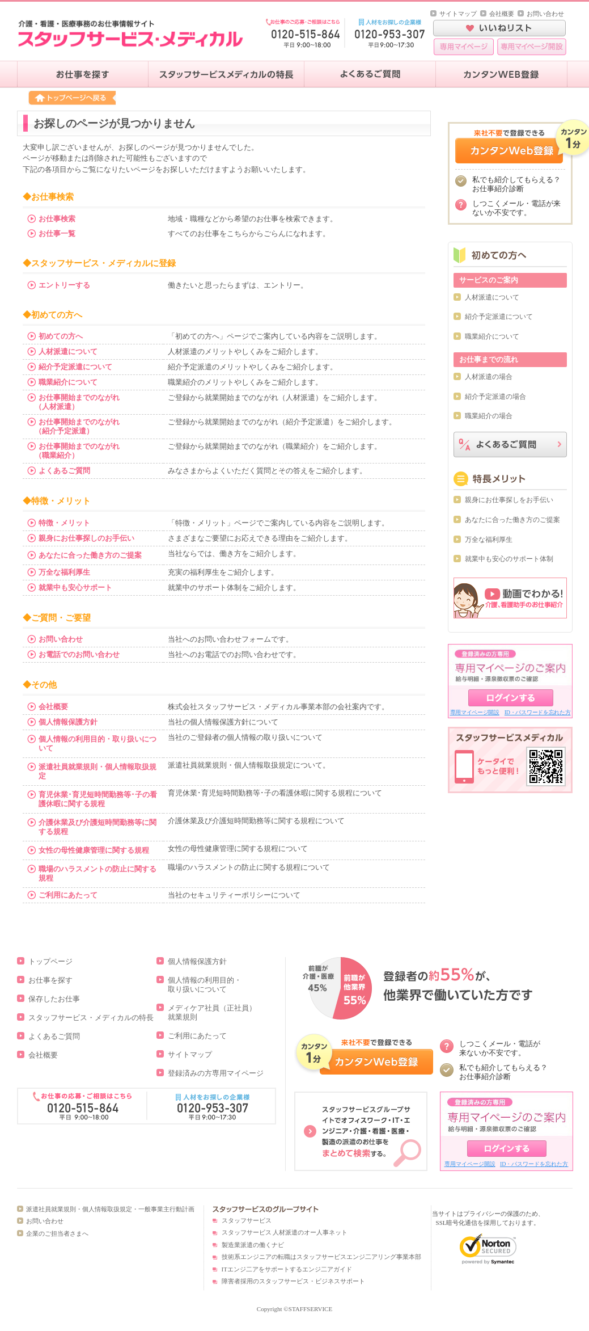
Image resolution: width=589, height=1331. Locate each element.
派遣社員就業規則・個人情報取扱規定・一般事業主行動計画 (110, 1209)
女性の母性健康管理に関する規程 (94, 850)
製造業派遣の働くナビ (253, 1244)
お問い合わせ (545, 13)
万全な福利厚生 (64, 572)
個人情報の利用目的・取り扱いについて (97, 743)
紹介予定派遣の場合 (495, 397)
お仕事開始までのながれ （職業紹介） (73, 451)
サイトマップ (458, 13)
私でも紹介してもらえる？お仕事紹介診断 (516, 184)
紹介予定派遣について (75, 367)
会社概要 (501, 13)
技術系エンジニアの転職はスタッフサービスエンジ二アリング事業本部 (321, 1256)
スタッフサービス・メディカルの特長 (91, 1017)
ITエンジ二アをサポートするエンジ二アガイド (287, 1269)
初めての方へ (61, 336)
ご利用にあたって (68, 895)
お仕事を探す (50, 980)
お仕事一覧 (57, 233)
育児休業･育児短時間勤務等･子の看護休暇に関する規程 (98, 799)
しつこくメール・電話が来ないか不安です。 (516, 208)
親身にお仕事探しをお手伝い (509, 500)
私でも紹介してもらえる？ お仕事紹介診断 (503, 1072)
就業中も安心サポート (75, 587)
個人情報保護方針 (68, 722)
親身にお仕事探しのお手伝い (86, 538)
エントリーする (64, 285)
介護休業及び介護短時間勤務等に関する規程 (97, 827)
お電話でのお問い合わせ (79, 654)
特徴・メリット (64, 523)
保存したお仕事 (54, 999)
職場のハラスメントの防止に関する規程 (97, 873)
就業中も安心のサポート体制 (509, 559)
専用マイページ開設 (474, 712)
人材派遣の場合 (488, 377)
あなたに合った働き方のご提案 (90, 555)
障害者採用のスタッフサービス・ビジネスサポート (293, 1281)
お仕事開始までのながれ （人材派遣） (73, 402)
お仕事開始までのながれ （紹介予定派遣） (73, 426)
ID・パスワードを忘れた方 (538, 712)
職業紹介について (68, 382)
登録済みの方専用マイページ (216, 1073)
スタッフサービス (247, 1220)
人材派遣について (68, 351)
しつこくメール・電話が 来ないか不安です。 (499, 1048)
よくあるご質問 (64, 470)
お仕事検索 (57, 218)
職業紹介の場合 (488, 416)
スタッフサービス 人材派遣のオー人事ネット (285, 1232)
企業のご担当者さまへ (57, 1233)
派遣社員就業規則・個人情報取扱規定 (97, 771)
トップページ (50, 961)
